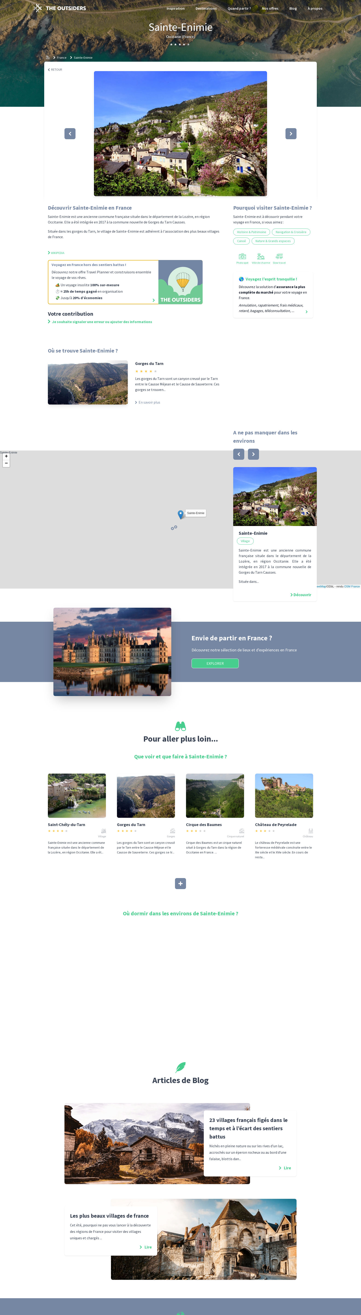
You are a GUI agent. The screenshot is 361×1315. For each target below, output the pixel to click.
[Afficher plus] (180, 883)
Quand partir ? (239, 8)
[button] (180, 133)
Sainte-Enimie (83, 57)
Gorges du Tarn (149, 363)
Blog (293, 8)
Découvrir (302, 594)
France (62, 57)
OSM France (352, 586)
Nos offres (270, 8)
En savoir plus (147, 402)
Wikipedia (56, 253)
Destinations (206, 8)
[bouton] (238, 454)
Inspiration (176, 8)
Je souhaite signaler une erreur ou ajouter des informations (100, 321)
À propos (315, 8)
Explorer (215, 663)
